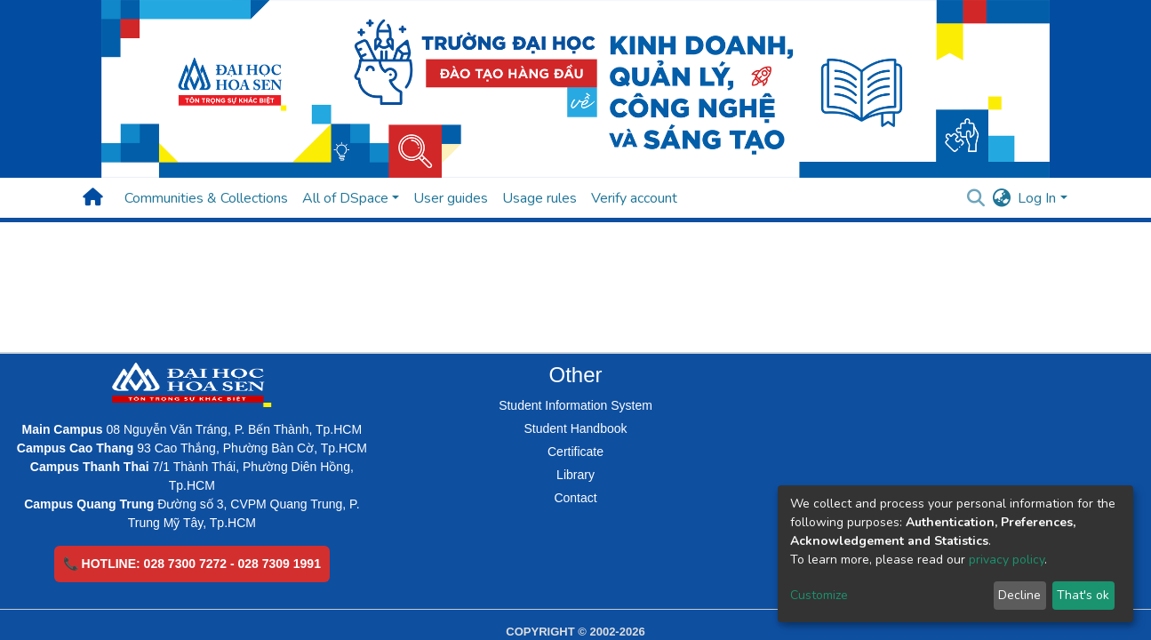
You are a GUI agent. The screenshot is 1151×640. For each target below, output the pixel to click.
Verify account (634, 198)
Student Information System (575, 405)
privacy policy (1006, 559)
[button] (1001, 198)
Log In (1037, 198)
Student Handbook (575, 428)
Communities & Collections (206, 198)
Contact (575, 498)
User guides (450, 198)
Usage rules (539, 198)
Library (575, 475)
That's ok (1083, 595)
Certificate (575, 451)
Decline (1019, 595)
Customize (819, 595)
